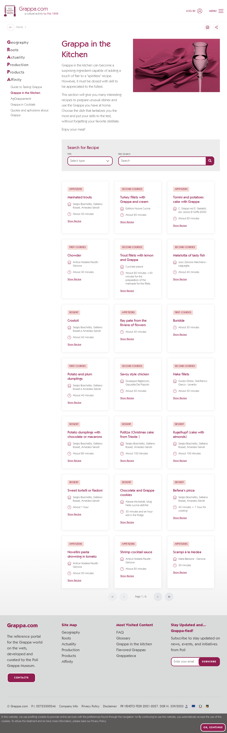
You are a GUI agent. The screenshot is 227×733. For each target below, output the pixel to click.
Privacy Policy (90, 706)
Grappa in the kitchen (134, 644)
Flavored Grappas (131, 650)
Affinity (67, 662)
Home (20, 27)
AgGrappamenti (21, 98)
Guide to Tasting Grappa (26, 87)
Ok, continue (213, 727)
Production (71, 650)
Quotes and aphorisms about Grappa (29, 113)
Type (69, 154)
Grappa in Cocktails (23, 104)
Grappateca (126, 656)
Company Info (68, 706)
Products (69, 656)
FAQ (120, 632)
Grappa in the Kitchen (25, 93)
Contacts (21, 677)
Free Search (124, 154)
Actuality (69, 644)
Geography (71, 632)
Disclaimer (110, 706)
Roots (66, 638)
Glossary (123, 638)
